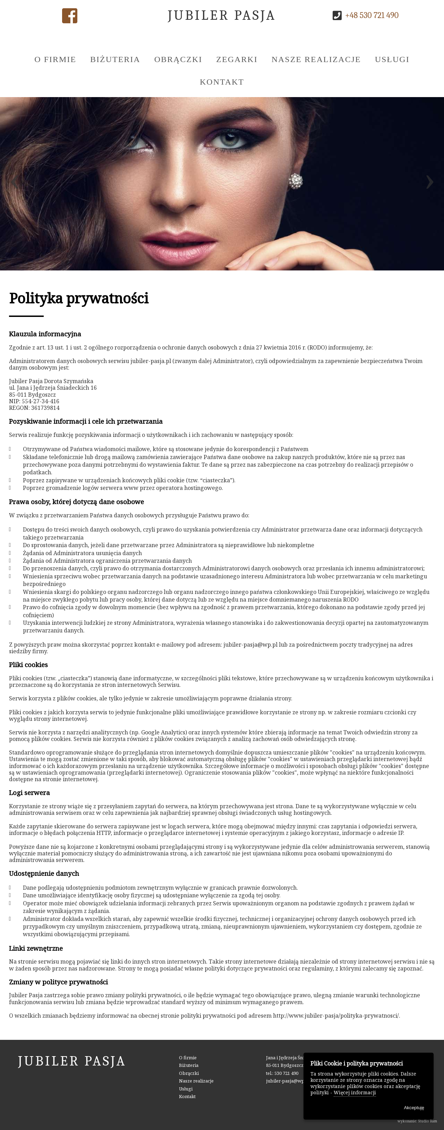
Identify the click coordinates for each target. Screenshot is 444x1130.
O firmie (55, 59)
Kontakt (222, 81)
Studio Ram (427, 1121)
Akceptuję (414, 1107)
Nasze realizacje (316, 59)
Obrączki (178, 59)
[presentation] (14, 183)
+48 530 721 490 (372, 15)
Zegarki (236, 59)
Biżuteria (115, 59)
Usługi (392, 59)
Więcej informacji (355, 1092)
